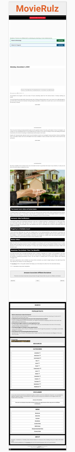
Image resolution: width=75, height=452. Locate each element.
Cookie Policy (37, 423)
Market (36, 373)
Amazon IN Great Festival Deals (37, 17)
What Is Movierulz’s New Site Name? (21, 314)
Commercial (36, 358)
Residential (27, 266)
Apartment (36, 355)
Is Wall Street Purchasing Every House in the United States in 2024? (30, 319)
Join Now (60, 40)
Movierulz (37, 413)
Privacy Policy (37, 431)
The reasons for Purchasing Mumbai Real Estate (25, 331)
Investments (16, 266)
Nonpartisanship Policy (37, 428)
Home (38, 280)
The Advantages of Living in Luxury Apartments (25, 327)
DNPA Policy (37, 426)
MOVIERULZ (14, 263)
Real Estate (21, 266)
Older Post (62, 280)
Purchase (37, 381)
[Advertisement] (37, 28)
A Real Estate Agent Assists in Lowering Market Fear (26, 323)
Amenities (36, 352)
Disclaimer (37, 421)
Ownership (36, 376)
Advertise (37, 415)
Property (37, 378)
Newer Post (13, 280)
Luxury (36, 371)
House (36, 365)
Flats (37, 360)
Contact (37, 418)
